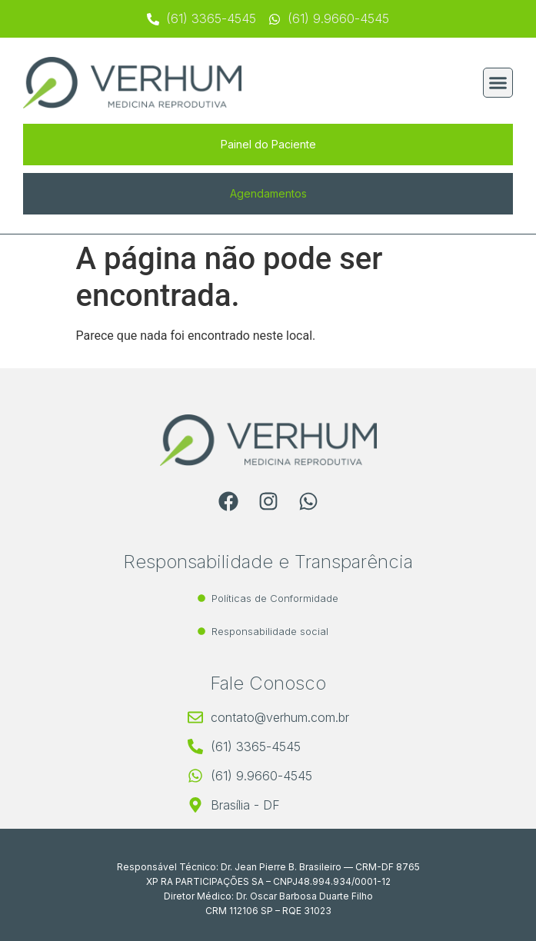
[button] (498, 83)
